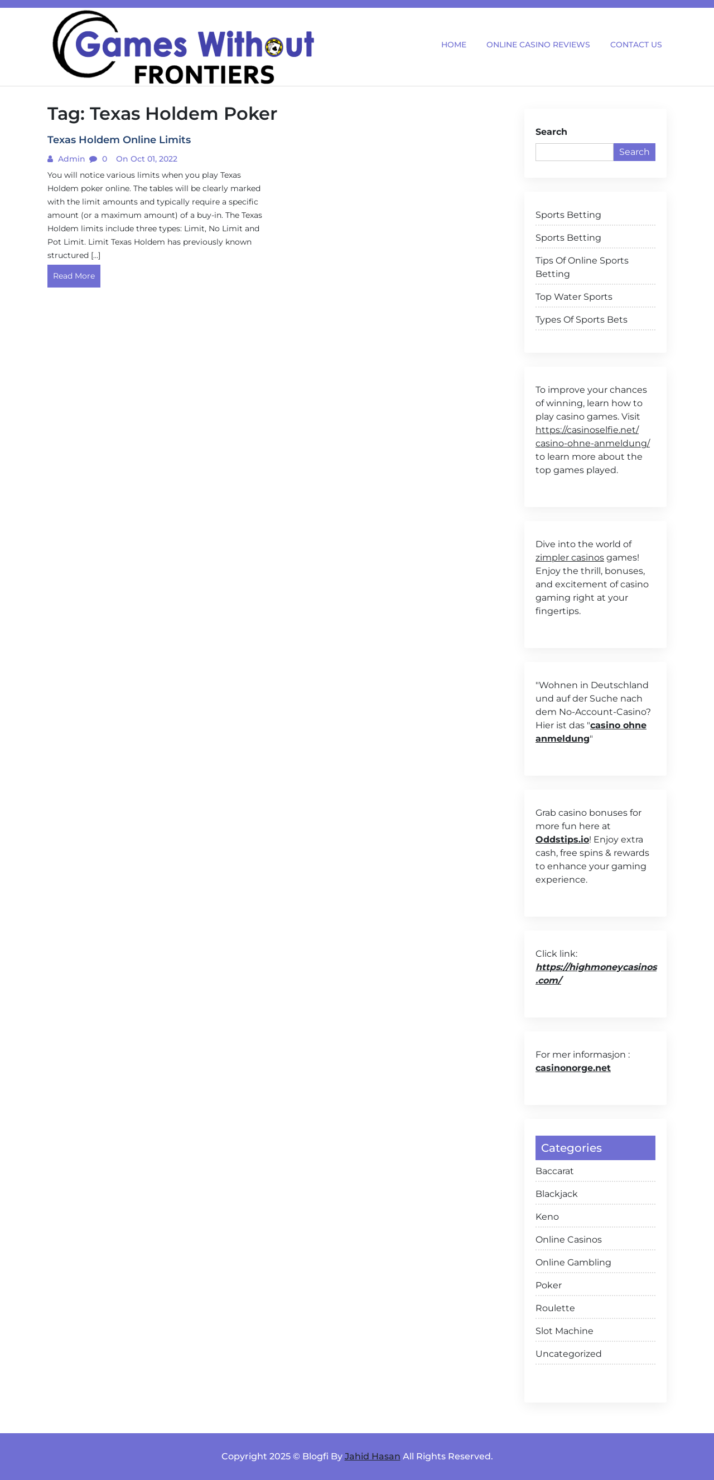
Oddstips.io (562, 839)
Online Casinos (569, 1239)
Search (551, 131)
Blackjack (557, 1194)
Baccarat (555, 1171)
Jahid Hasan (373, 1456)
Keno (547, 1216)
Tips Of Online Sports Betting (582, 267)
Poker (549, 1285)
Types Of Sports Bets (582, 319)
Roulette (555, 1308)
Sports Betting (568, 215)
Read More (74, 276)
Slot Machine (565, 1331)
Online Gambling (573, 1262)
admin (70, 159)
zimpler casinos (570, 557)
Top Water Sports (574, 296)
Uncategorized (569, 1353)
